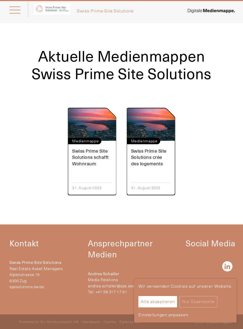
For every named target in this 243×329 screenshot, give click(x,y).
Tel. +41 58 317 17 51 (107, 291)
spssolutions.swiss (26, 286)
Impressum (91, 322)
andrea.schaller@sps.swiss (113, 285)
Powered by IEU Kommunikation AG (49, 322)
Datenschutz (130, 322)
